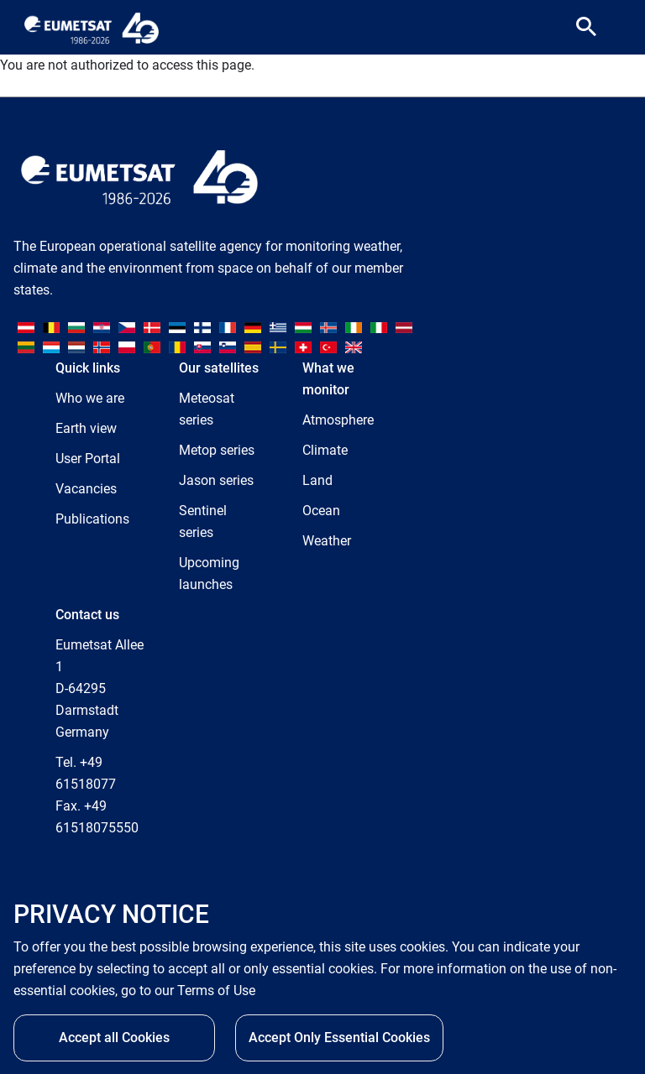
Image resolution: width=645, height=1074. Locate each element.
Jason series (216, 480)
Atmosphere (338, 420)
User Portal (87, 459)
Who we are (89, 398)
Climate (325, 450)
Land (317, 480)
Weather (326, 541)
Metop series (216, 450)
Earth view (86, 428)
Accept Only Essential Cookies (339, 1037)
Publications (92, 519)
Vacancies (86, 489)
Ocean (321, 511)
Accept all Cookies (114, 1037)
